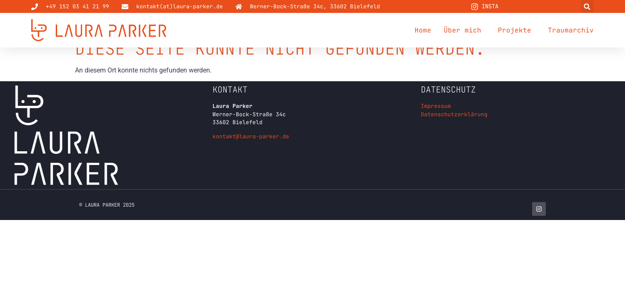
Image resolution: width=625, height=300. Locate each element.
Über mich (464, 30)
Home (423, 30)
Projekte (516, 30)
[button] (587, 6)
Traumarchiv (571, 30)
